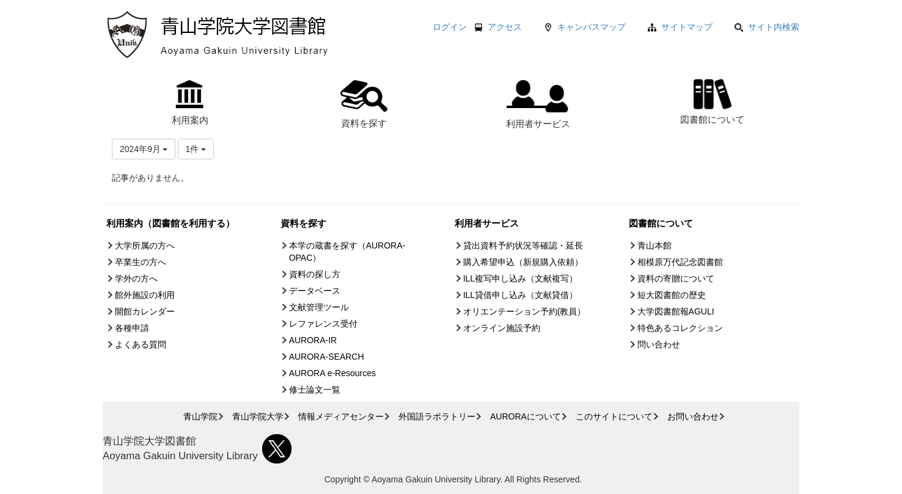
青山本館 (654, 245)
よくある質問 (140, 344)
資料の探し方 (314, 274)
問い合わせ (658, 344)
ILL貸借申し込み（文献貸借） (520, 295)
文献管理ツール (319, 307)
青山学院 (200, 416)
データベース (314, 291)
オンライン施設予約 (501, 328)
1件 (196, 149)
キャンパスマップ (591, 27)
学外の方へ (136, 278)
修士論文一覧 (314, 389)
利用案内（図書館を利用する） (170, 223)
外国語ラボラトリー (436, 416)
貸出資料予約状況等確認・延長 (523, 245)
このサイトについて (614, 416)
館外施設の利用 (145, 295)
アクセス (505, 27)
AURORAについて (525, 416)
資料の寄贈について (675, 278)
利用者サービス (538, 104)
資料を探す (363, 104)
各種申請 (132, 328)
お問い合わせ (693, 416)
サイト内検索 (767, 27)
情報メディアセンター (341, 416)
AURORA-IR (313, 340)
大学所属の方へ (145, 245)
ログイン (450, 27)
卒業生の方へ (140, 262)
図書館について (712, 100)
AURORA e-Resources (332, 373)
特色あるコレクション (680, 328)
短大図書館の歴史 (671, 295)
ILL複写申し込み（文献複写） (520, 278)
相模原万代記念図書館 (680, 262)
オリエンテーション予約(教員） (524, 311)
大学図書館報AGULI (675, 311)
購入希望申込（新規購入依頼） (523, 262)
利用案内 (190, 102)
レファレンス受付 (323, 324)
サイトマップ (687, 27)
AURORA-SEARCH (326, 356)
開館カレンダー (145, 311)
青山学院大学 (258, 416)
